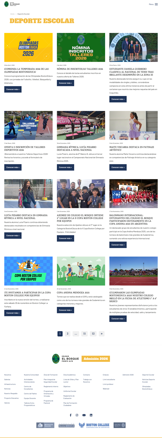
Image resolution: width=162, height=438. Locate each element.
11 (84, 334)
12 (93, 334)
